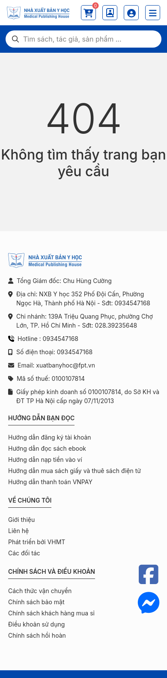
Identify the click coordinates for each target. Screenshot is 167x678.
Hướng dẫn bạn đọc (41, 418)
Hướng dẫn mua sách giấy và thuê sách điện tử (74, 470)
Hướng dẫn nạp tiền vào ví (45, 459)
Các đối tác (24, 553)
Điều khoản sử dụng (36, 624)
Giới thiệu (21, 519)
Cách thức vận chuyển (40, 590)
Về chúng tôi (29, 500)
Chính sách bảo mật (36, 602)
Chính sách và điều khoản (51, 571)
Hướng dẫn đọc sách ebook (47, 448)
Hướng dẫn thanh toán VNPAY (50, 481)
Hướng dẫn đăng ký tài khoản (49, 437)
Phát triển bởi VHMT (36, 541)
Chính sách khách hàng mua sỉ (51, 613)
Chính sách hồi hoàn (37, 635)
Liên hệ (18, 530)
